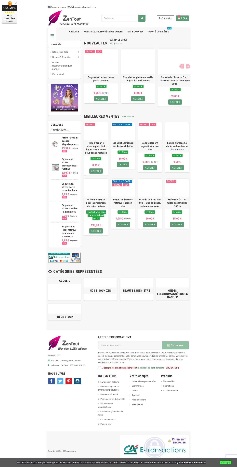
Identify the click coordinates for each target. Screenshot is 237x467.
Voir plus (102, 49)
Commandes (141, 374)
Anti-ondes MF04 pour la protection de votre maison (87, 220)
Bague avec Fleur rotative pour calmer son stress (51, 215)
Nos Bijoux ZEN (94, 281)
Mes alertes (140, 392)
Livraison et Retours (101, 370)
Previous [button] (208, 49)
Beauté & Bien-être (143, 281)
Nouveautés (183, 369)
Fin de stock (44, 308)
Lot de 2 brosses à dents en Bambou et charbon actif (199, 159)
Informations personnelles (147, 369)
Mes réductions (142, 387)
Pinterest (42, 379)
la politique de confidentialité (142, 356)
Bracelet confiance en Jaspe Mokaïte (124, 159)
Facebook (24, 379)
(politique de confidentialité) (191, 462)
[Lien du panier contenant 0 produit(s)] (209, 21)
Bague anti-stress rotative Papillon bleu (124, 220)
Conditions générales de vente (105, 396)
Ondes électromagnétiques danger (193, 282)
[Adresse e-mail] (133, 336)
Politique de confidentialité (104, 387)
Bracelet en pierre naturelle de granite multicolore (125, 85)
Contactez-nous (30, 7)
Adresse (139, 383)
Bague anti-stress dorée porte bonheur (87, 85)
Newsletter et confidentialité (105, 391)
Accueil (44, 267)
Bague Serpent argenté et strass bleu (162, 159)
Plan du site (97, 405)
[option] (87, 84)
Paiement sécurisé (100, 382)
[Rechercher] (131, 21)
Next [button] (213, 49)
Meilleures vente (185, 378)
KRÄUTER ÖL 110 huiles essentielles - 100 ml (199, 220)
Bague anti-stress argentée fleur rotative (50, 164)
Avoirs (138, 378)
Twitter (33, 379)
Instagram (51, 379)
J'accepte (225, 462)
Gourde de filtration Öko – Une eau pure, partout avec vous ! (161, 86)
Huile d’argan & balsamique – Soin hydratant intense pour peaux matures (88, 160)
